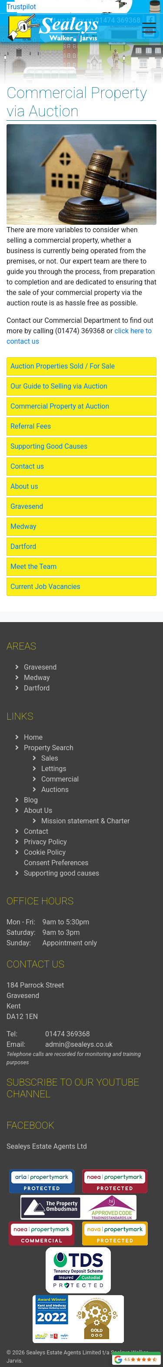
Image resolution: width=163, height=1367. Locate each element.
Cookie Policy (45, 852)
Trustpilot (21, 7)
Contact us (27, 466)
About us (24, 486)
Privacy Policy (45, 842)
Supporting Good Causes (48, 446)
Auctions (55, 789)
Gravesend (26, 506)
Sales (49, 758)
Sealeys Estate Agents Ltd (47, 1146)
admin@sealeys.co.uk (79, 1044)
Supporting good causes (61, 873)
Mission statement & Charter (85, 821)
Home (33, 737)
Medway (23, 526)
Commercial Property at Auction (59, 406)
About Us (38, 810)
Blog (31, 800)
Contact (36, 831)
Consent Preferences (56, 863)
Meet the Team (33, 566)
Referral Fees (30, 426)
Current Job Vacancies (45, 586)
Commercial (60, 779)
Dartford (23, 546)
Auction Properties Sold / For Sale (62, 366)
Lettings (54, 769)
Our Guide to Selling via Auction (58, 386)
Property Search (48, 748)
